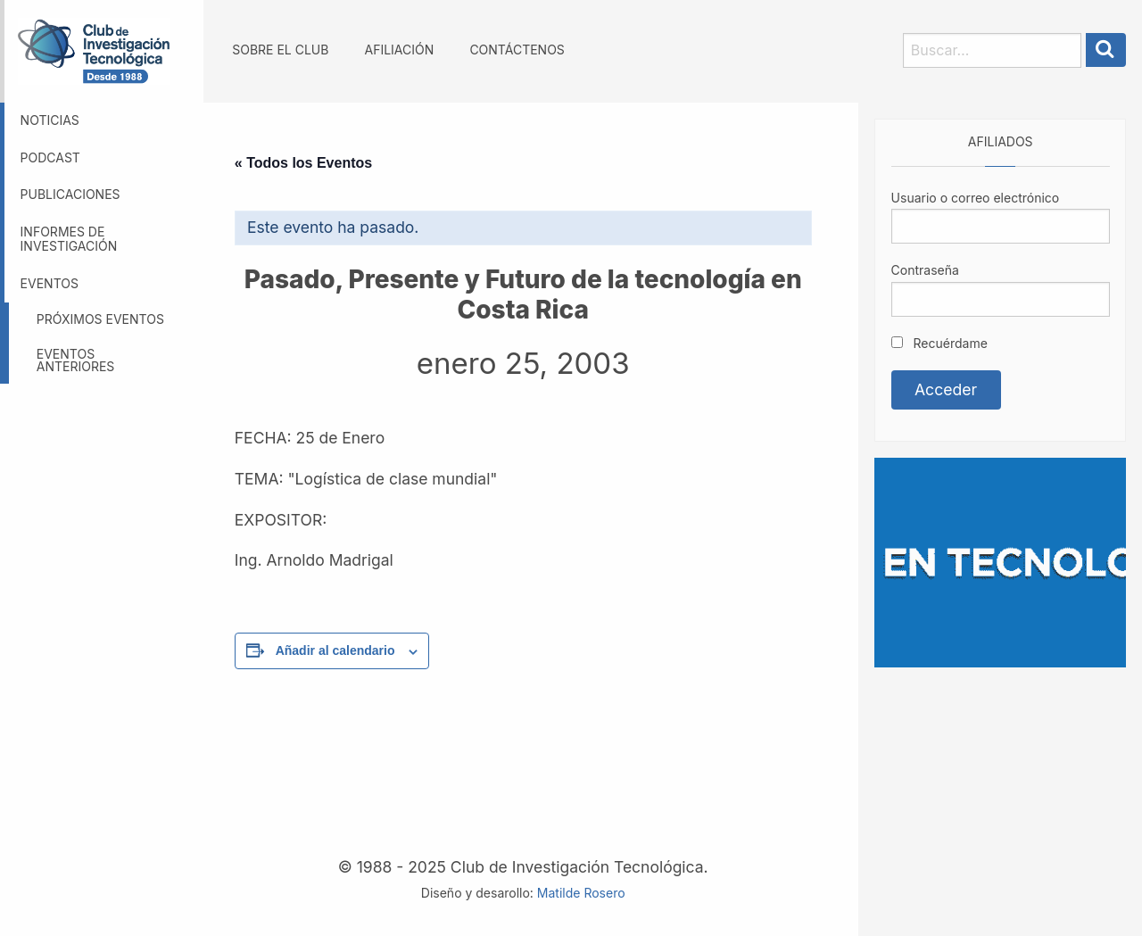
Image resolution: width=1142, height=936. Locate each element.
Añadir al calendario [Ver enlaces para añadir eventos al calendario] (335, 650)
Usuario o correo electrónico (975, 197)
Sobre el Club (280, 49)
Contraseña (925, 269)
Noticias (50, 120)
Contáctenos (516, 49)
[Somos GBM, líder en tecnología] (1000, 560)
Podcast (50, 157)
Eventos (50, 283)
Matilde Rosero (581, 892)
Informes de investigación (69, 239)
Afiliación (399, 49)
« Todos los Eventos (303, 162)
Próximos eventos (100, 319)
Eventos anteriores (76, 360)
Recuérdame (939, 343)
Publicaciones (70, 194)
